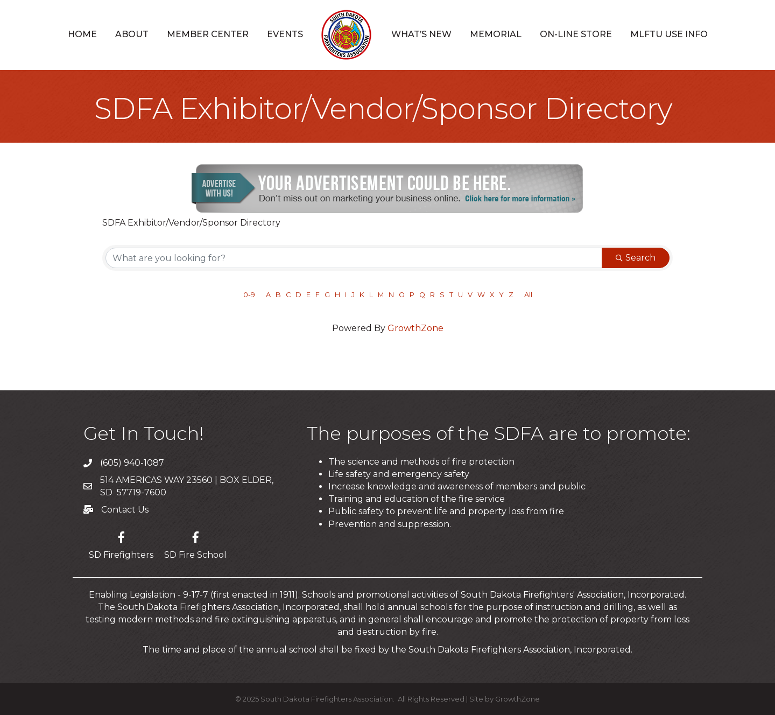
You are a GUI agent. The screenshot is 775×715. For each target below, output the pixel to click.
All (528, 295)
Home (82, 34)
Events (285, 34)
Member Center (208, 34)
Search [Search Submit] (636, 258)
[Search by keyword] (353, 258)
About (132, 34)
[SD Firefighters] (121, 543)
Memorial (496, 34)
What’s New (421, 34)
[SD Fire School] (195, 543)
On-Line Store (576, 34)
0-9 (249, 295)
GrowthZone (415, 328)
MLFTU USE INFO (669, 34)
